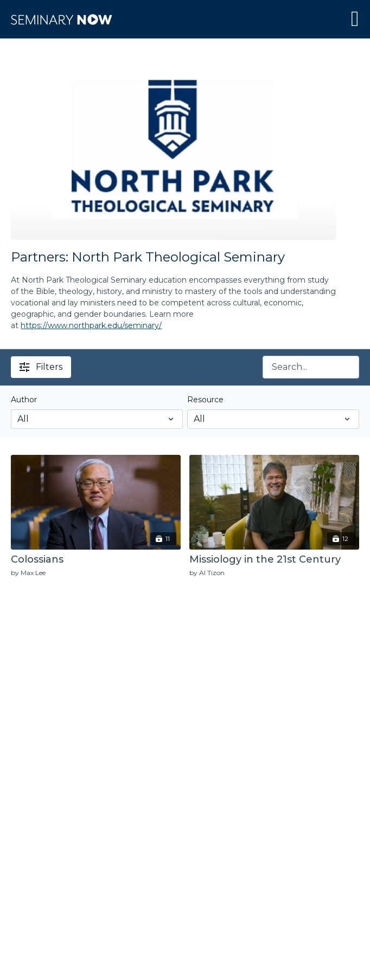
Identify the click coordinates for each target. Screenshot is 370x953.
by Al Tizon (207, 573)
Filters (41, 367)
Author (24, 399)
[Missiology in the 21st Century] (274, 560)
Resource (205, 399)
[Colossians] (96, 560)
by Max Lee (28, 573)
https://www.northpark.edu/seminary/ (91, 325)
